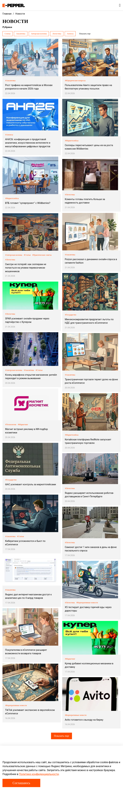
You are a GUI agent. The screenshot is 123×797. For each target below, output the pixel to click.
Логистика (56, 34)
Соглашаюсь (21, 783)
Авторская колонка (39, 34)
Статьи (7, 34)
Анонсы (70, 34)
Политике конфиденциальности (39, 774)
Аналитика (20, 34)
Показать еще (61, 735)
